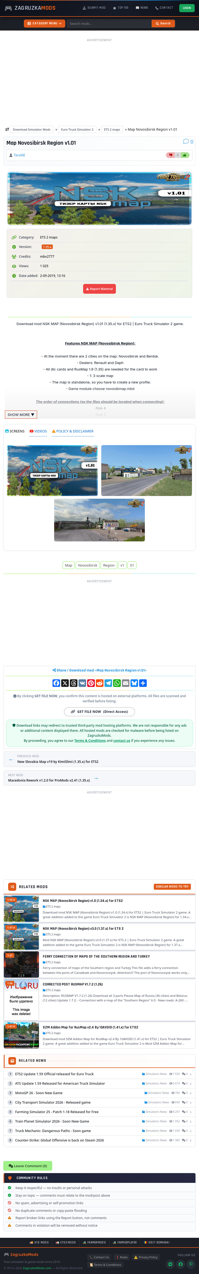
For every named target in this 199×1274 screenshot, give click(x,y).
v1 (122, 565)
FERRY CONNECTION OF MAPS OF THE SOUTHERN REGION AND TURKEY (96, 956)
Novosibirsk (87, 565)
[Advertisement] (99, 82)
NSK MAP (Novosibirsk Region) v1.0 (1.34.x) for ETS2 (83, 900)
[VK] (170, 1264)
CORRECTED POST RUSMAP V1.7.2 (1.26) (73, 984)
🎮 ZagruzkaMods (21, 1255)
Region (109, 565)
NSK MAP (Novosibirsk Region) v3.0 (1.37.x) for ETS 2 (83, 928)
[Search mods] (109, 23)
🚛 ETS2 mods (66, 1243)
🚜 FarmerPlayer (125, 1243)
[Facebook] (180, 1264)
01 (132, 565)
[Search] (163, 23)
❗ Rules (122, 1257)
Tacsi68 (19, 155)
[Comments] (188, 141)
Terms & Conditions (90, 740)
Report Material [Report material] (99, 289)
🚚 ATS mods (39, 1243)
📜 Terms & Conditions (105, 1265)
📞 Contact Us (99, 1257)
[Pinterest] (191, 1264)
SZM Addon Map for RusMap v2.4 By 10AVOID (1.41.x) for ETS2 (90, 1027)
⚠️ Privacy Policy (145, 1257)
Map (68, 565)
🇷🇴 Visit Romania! (156, 1243)
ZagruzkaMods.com (37, 1268)
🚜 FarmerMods (94, 1243)
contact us (121, 740)
